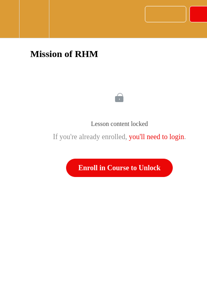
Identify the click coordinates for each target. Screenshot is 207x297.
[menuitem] (34, 19)
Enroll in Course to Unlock (119, 168)
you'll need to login (156, 137)
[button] (9, 19)
